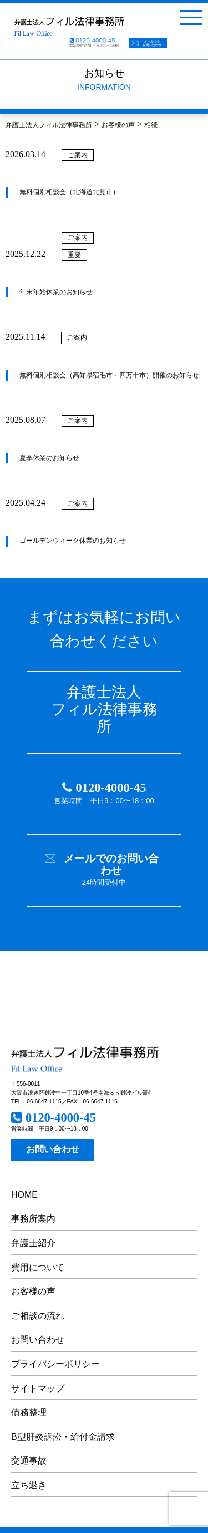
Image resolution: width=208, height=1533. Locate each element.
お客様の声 (33, 1291)
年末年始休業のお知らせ (56, 292)
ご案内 (78, 155)
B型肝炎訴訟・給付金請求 (63, 1436)
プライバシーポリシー (55, 1364)
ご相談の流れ (37, 1315)
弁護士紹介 (33, 1243)
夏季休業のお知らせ (49, 458)
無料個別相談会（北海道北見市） (69, 192)
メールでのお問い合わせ (111, 864)
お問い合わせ (52, 1149)
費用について (37, 1267)
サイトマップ (37, 1388)
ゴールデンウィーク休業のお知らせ (72, 540)
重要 (74, 255)
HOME (24, 1194)
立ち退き (29, 1485)
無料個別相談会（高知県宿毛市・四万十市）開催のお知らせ (109, 375)
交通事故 (29, 1460)
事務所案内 (33, 1218)
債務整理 (29, 1412)
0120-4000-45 (111, 788)
